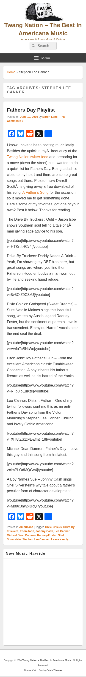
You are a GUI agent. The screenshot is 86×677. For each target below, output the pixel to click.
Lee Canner (62, 531)
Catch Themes (54, 670)
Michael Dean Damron (21, 535)
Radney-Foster (46, 535)
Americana (26, 527)
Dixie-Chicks (53, 527)
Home (11, 72)
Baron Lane (50, 116)
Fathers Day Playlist (31, 110)
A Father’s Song (35, 192)
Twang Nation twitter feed (27, 157)
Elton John (27, 531)
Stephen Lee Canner (35, 539)
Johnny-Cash (44, 531)
